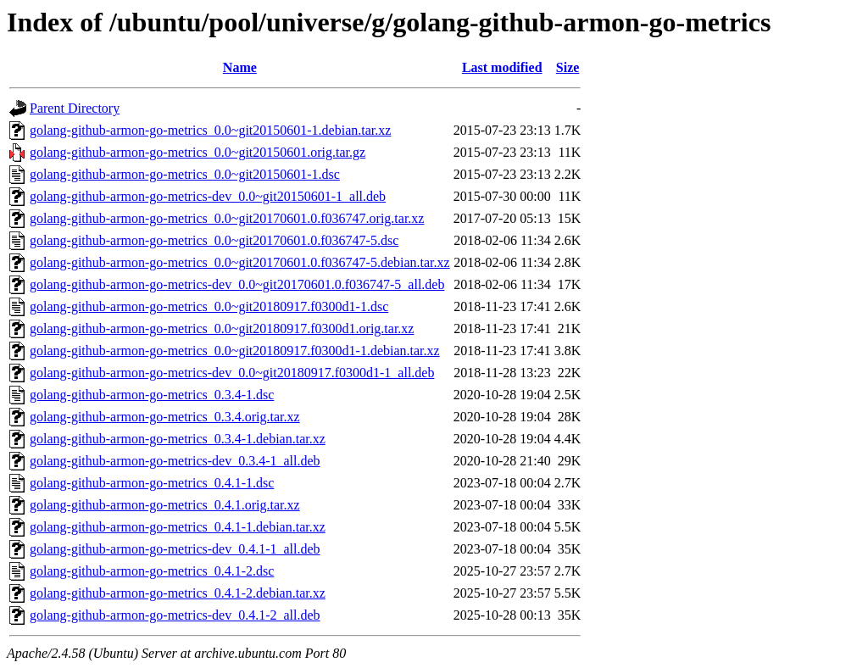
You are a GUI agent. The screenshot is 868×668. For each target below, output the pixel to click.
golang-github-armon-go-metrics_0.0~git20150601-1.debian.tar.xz (210, 130)
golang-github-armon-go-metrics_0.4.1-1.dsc (152, 483)
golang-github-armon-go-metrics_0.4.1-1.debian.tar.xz (178, 527)
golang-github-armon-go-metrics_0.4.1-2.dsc (152, 571)
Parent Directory (75, 108)
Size (568, 67)
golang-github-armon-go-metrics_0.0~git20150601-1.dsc (185, 174)
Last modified (502, 67)
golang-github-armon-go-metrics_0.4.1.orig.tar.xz (165, 505)
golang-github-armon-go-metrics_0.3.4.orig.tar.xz (165, 416)
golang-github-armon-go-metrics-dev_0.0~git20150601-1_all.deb (208, 196)
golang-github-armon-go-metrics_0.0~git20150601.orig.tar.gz (197, 152)
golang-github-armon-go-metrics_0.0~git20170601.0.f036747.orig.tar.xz (227, 218)
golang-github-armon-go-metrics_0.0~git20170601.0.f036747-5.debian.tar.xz (240, 262)
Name (240, 67)
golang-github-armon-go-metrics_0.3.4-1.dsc (152, 394)
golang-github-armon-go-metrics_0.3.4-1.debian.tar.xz (178, 438)
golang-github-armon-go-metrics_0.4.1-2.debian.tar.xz (178, 593)
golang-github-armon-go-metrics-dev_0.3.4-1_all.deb (175, 461)
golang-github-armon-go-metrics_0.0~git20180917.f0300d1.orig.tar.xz (222, 328)
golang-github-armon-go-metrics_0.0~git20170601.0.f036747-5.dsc (214, 240)
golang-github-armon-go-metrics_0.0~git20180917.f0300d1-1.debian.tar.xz (235, 350)
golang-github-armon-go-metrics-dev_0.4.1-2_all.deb (175, 615)
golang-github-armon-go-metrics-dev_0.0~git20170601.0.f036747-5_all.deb (237, 284)
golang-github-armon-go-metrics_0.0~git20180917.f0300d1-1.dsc (209, 306)
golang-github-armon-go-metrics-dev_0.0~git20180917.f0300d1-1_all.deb (232, 372)
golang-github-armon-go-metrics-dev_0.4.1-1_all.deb (175, 549)
